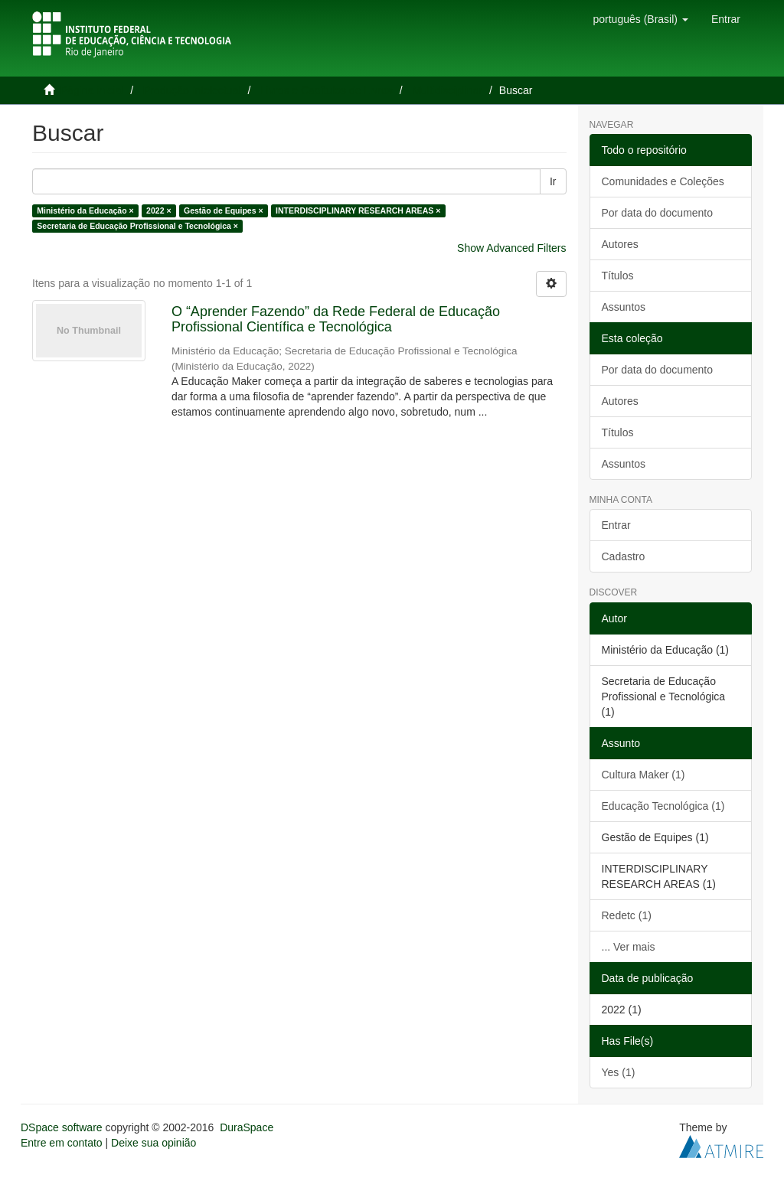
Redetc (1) (627, 915)
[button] (640, 19)
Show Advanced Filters (511, 248)
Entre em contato (62, 1143)
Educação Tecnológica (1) (663, 806)
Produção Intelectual (192, 90)
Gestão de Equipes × (223, 210)
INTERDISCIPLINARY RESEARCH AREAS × (358, 210)
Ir (553, 181)
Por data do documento (658, 213)
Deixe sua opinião (153, 1143)
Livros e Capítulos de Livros (326, 90)
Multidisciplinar (447, 90)
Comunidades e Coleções (663, 181)
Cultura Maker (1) (643, 774)
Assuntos (624, 307)
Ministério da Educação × (85, 210)
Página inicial (92, 90)
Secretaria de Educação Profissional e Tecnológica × (137, 225)
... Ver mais (628, 947)
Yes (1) (618, 1072)
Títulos (618, 275)
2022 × (158, 210)
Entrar (616, 525)
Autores (620, 244)
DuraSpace (246, 1127)
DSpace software (62, 1127)
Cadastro (623, 556)
